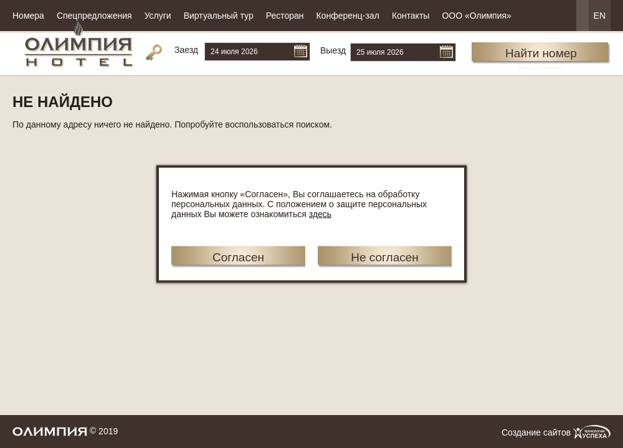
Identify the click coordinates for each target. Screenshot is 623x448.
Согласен (238, 257)
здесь (320, 214)
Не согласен (385, 257)
